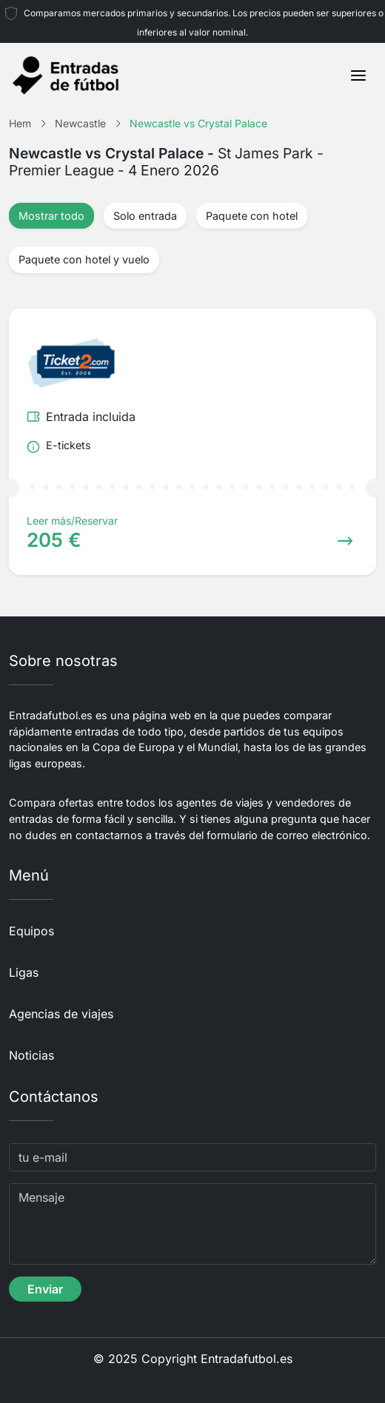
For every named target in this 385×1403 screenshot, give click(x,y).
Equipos (31, 930)
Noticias (31, 1055)
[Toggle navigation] (358, 75)
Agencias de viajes (61, 1013)
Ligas (23, 972)
